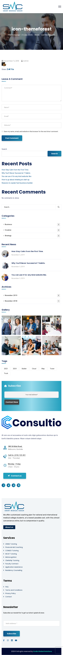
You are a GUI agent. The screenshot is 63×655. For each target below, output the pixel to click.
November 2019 (32, 295)
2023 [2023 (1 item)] (6, 369)
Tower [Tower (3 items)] (52, 369)
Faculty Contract (11, 564)
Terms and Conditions (13, 590)
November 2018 (32, 301)
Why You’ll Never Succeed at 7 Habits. (16, 173)
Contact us (14, 476)
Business (32, 224)
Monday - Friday (14, 464)
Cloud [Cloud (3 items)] (34, 369)
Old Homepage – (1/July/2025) (20, 35)
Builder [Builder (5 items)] (24, 369)
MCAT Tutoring (11, 554)
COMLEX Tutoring (12, 550)
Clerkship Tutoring (12, 560)
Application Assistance (14, 567)
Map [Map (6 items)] (43, 369)
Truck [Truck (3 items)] (6, 373)
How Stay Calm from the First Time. (15, 170)
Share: (4, 69)
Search (4, 149)
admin (26, 61)
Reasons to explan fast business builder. (17, 183)
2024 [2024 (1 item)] (14, 369)
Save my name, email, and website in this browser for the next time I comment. (31, 131)
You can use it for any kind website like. (17, 176)
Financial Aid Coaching (14, 547)
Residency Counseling (13, 570)
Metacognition (11, 557)
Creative (32, 230)
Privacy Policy (10, 593)
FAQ (6, 587)
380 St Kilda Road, (15, 446)
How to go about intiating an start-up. (16, 180)
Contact (8, 597)
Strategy (32, 235)
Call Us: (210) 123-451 (17, 455)
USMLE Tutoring (11, 544)
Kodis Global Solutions (42, 651)
